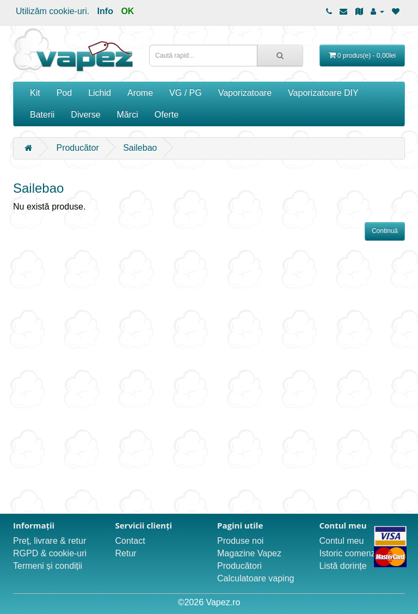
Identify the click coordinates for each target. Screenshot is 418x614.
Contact (130, 540)
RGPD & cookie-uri (50, 553)
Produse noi (240, 540)
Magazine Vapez (249, 553)
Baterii (42, 114)
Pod (64, 92)
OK (127, 11)
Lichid (99, 92)
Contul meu (341, 540)
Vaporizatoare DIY (323, 92)
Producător (77, 147)
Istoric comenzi (348, 553)
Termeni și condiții (47, 565)
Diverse (85, 114)
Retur (126, 553)
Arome (140, 92)
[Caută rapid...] (280, 55)
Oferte (167, 114)
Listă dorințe (343, 565)
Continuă (385, 231)
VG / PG (185, 92)
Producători (239, 565)
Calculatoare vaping (255, 578)
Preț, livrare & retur (49, 540)
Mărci (127, 114)
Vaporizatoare (245, 92)
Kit (35, 92)
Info (105, 11)
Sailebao (140, 147)
